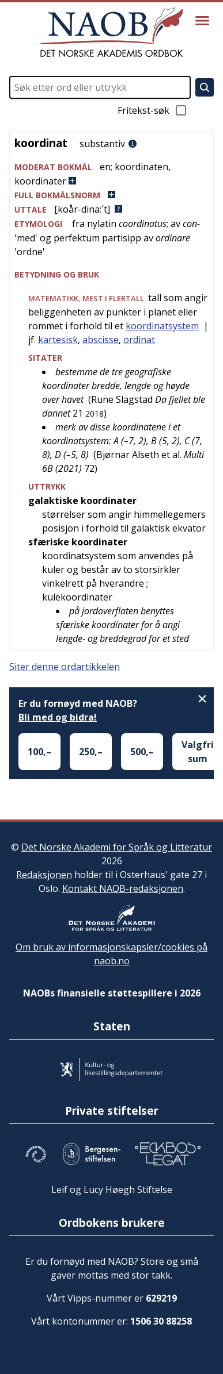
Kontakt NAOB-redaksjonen (122, 888)
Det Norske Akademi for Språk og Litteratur (116, 847)
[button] (111, 174)
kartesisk (58, 339)
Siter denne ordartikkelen (64, 666)
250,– (91, 751)
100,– (39, 751)
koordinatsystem (162, 326)
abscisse (100, 339)
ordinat (139, 339)
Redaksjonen (44, 874)
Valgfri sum (198, 751)
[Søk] (204, 87)
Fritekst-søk (153, 110)
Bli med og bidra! (57, 717)
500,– (142, 751)
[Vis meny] (202, 21)
